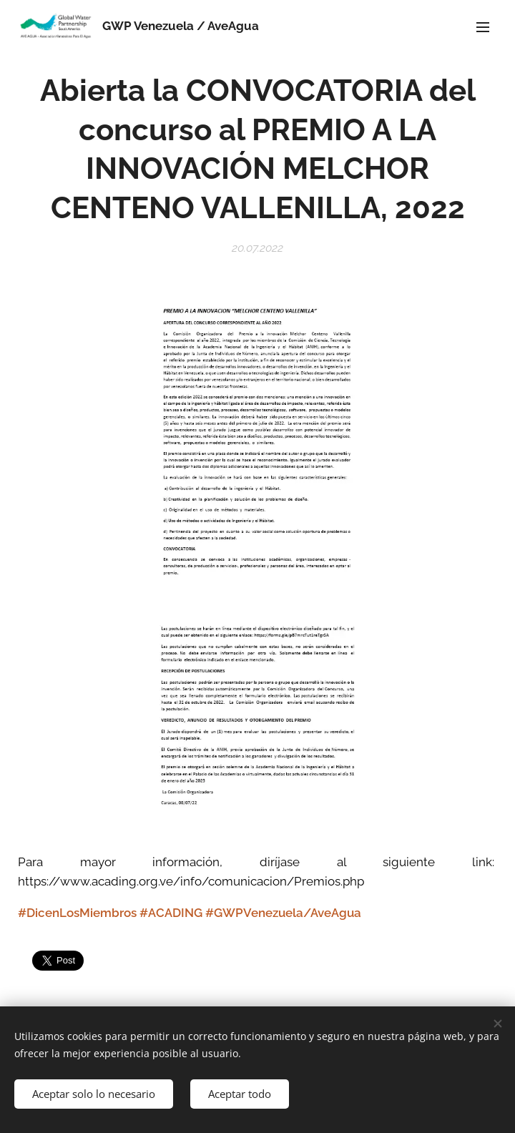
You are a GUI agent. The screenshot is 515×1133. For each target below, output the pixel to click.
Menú (482, 27)
